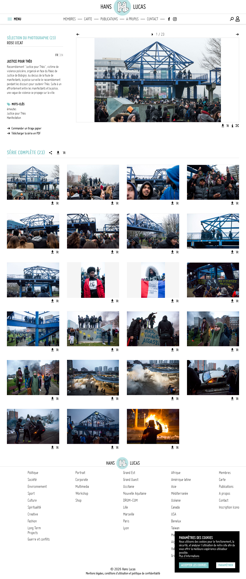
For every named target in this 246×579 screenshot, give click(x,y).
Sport (31, 493)
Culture (32, 500)
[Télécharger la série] (58, 153)
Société (32, 479)
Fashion (32, 521)
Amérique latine (181, 479)
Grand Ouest (130, 479)
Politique (33, 473)
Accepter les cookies (193, 565)
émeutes (11, 109)
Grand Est (129, 473)
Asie (173, 486)
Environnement (37, 486)
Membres (69, 19)
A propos (132, 19)
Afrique (176, 473)
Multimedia (82, 486)
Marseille (128, 514)
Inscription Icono (229, 507)
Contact (152, 19)
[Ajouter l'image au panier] (228, 126)
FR (56, 55)
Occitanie (128, 486)
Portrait (80, 473)
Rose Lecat (15, 42)
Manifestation (14, 118)
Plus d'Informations (189, 556)
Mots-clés (18, 104)
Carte (88, 19)
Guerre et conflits (39, 539)
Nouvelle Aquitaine (134, 493)
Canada (175, 507)
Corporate (81, 479)
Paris (126, 521)
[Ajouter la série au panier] (64, 153)
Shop (78, 500)
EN (61, 55)
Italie (174, 549)
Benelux (176, 521)
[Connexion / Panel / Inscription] (238, 19)
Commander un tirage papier (26, 128)
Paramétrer (225, 565)
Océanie (176, 500)
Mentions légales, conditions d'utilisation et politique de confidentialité (123, 573)
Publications (109, 19)
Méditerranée (179, 493)
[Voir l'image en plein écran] (237, 126)
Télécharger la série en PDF (26, 133)
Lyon (126, 528)
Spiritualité (34, 507)
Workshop (81, 493)
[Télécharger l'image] (223, 126)
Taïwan (175, 528)
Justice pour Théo (16, 113)
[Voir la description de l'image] (232, 126)
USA (173, 514)
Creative (33, 514)
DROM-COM (130, 500)
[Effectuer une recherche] (232, 19)
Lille (125, 507)
